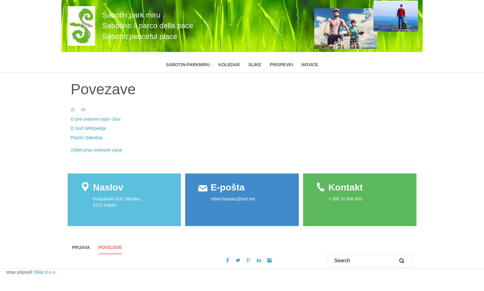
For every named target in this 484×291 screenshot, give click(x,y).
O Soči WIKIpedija (88, 128)
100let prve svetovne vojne (96, 150)
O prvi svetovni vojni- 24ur (96, 119)
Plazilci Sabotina (86, 137)
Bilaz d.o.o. (46, 272)
